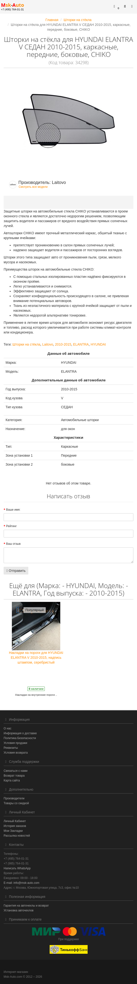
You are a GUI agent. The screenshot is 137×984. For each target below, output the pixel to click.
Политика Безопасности (20, 738)
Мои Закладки (13, 831)
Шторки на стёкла (26, 344)
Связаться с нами (15, 770)
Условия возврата (16, 752)
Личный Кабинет (15, 821)
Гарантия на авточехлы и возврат (26, 905)
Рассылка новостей (17, 835)
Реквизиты (11, 747)
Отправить (16, 571)
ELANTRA (81, 344)
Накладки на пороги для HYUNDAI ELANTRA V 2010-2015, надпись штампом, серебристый (36, 657)
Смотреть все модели (33, 187)
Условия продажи (15, 743)
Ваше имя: (13, 509)
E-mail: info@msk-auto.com (21, 883)
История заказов (15, 826)
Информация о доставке (20, 733)
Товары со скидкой (16, 803)
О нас (7, 728)
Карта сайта (12, 780)
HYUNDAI (98, 344)
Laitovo (47, 344)
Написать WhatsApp (17, 868)
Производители (14, 798)
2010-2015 (63, 344)
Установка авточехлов (18, 910)
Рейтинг (11, 526)
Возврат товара (14, 775)
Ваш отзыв (13, 543)
